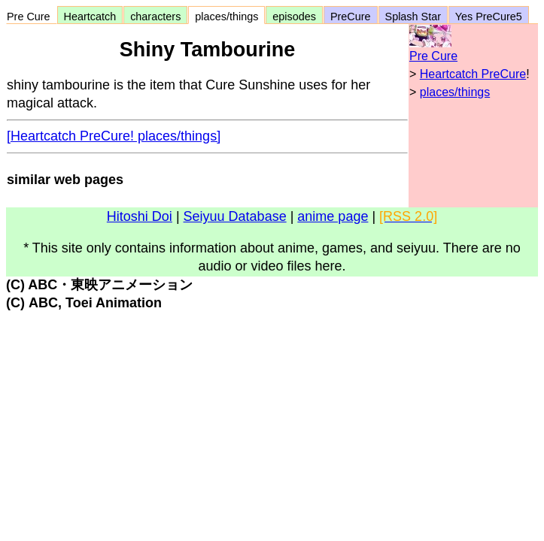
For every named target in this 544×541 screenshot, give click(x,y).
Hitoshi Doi (139, 216)
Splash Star (413, 17)
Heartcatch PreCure (473, 74)
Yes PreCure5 (488, 17)
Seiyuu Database (235, 216)
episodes (294, 17)
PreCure (350, 17)
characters (155, 17)
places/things (226, 17)
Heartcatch (90, 17)
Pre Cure (31, 17)
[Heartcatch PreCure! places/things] (113, 136)
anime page (332, 216)
